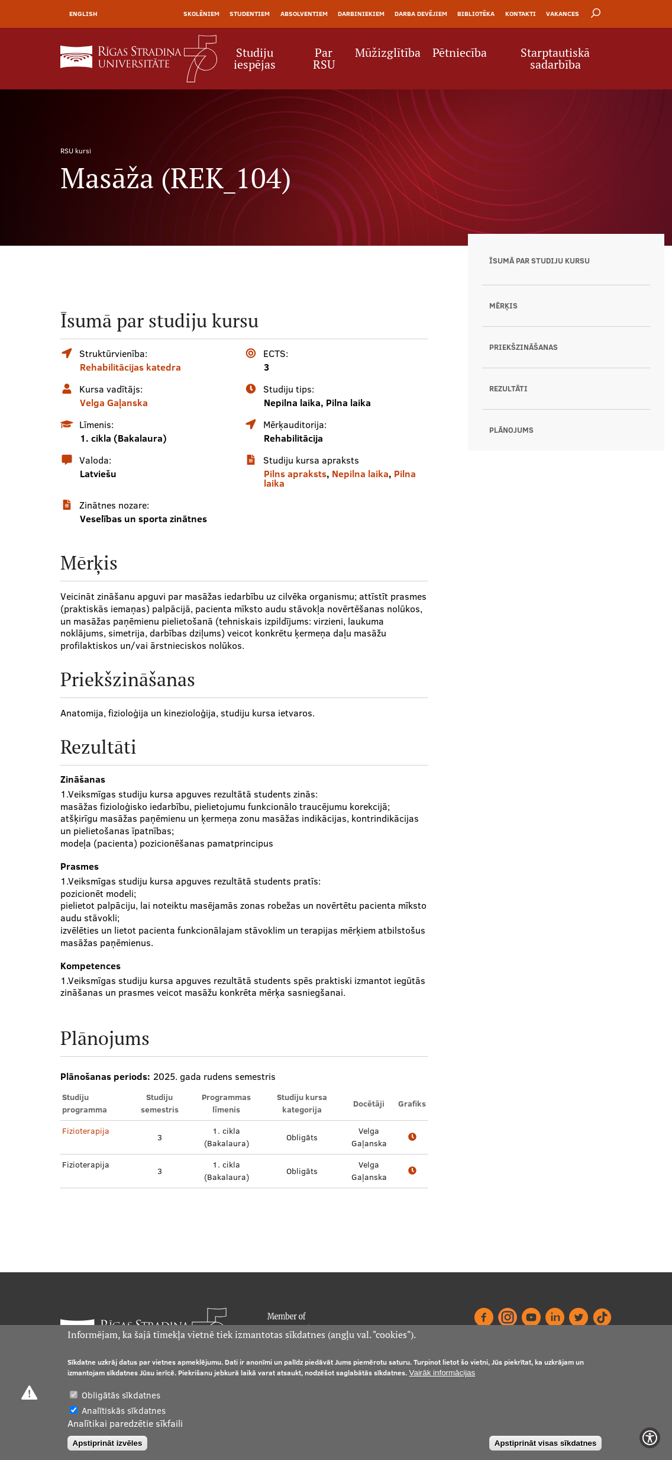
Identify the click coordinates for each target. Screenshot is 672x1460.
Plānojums (511, 430)
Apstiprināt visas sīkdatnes (546, 1443)
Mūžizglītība (388, 52)
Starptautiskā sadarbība (555, 58)
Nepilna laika (360, 473)
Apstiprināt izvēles (108, 1443)
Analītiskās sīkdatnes (124, 1410)
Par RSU (324, 58)
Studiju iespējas (255, 58)
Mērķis (503, 305)
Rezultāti (508, 388)
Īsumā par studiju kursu (539, 260)
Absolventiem (304, 13)
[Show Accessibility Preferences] (649, 1437)
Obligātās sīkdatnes (121, 1395)
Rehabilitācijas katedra (130, 367)
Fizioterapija (85, 1131)
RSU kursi (75, 151)
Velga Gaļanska (114, 402)
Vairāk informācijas (442, 1372)
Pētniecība (459, 52)
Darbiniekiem (361, 13)
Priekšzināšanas (523, 347)
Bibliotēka (476, 13)
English (83, 13)
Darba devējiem (421, 13)
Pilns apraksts (295, 473)
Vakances (562, 13)
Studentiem (250, 13)
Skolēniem (201, 13)
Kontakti (520, 13)
